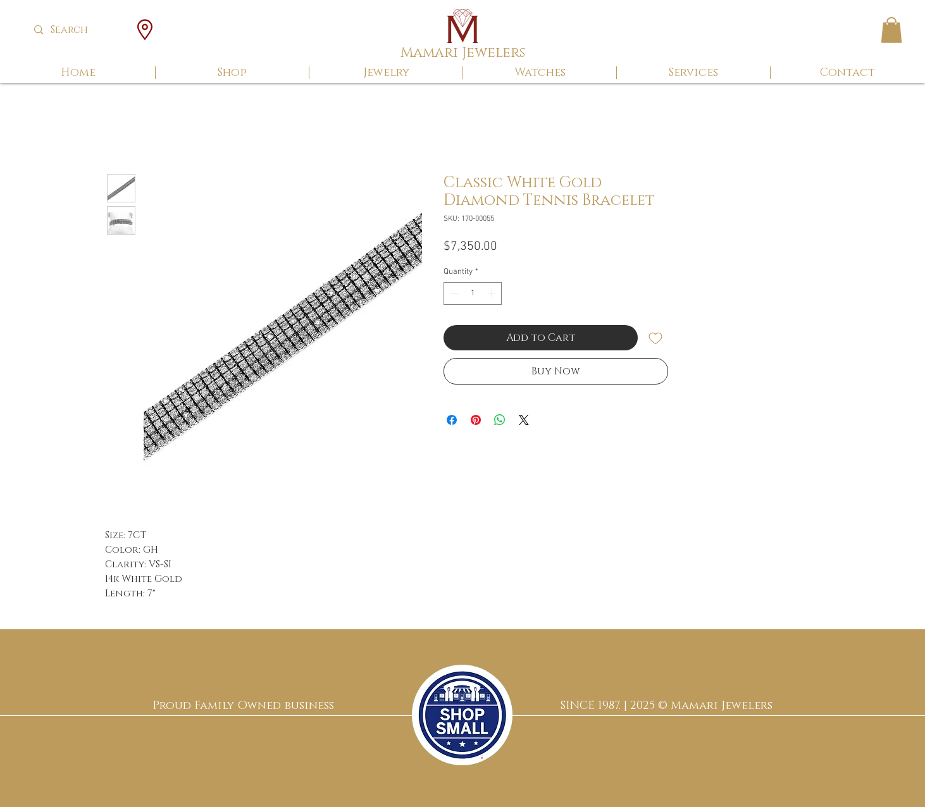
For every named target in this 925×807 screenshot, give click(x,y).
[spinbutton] (473, 293)
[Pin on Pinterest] (475, 420)
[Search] (79, 30)
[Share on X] (523, 420)
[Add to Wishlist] (655, 337)
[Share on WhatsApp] (499, 420)
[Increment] (492, 293)
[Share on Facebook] (451, 420)
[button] (891, 30)
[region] (462, 715)
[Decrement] (453, 293)
